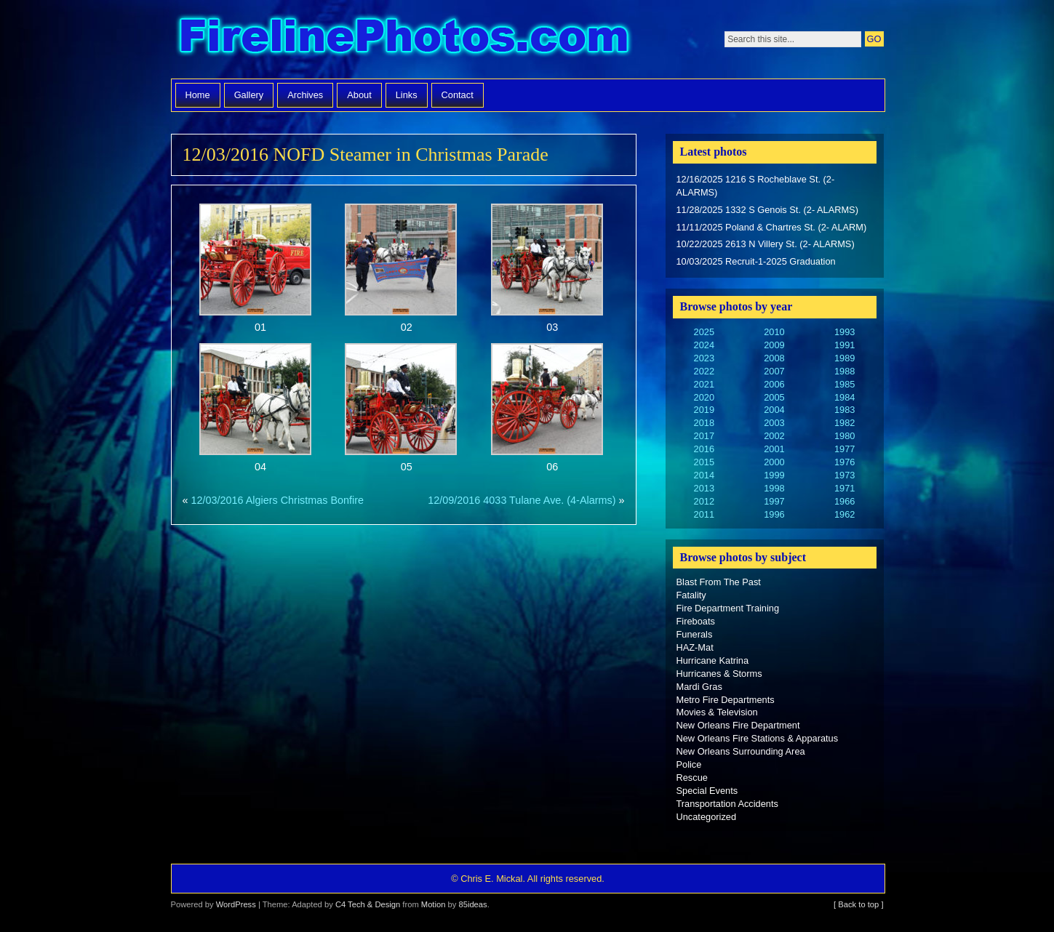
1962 (844, 514)
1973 (844, 475)
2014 (704, 475)
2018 (704, 422)
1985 (844, 384)
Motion (433, 904)
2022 (704, 371)
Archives (305, 94)
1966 (844, 501)
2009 (774, 345)
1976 (844, 462)
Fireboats (695, 621)
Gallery (249, 94)
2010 (774, 331)
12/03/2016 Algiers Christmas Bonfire (277, 500)
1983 (844, 409)
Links (407, 94)
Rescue (692, 777)
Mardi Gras (699, 686)
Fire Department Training (728, 608)
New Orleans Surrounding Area (740, 751)
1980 (844, 435)
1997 (774, 501)
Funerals (694, 634)
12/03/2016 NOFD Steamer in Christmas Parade (365, 154)
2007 (774, 371)
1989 (844, 358)
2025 (704, 331)
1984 (844, 397)
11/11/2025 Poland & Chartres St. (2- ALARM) (771, 227)
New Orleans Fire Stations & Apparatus (757, 738)
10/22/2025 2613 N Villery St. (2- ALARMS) (765, 243)
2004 (774, 409)
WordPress (236, 904)
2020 (704, 397)
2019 (704, 409)
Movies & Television (717, 712)
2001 (774, 448)
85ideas (472, 904)
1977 (844, 448)
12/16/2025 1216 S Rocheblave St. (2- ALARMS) (755, 186)
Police (689, 764)
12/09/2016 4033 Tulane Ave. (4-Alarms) (521, 500)
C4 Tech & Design (367, 904)
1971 (844, 488)
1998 (774, 488)
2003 (774, 422)
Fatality (691, 595)
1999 (774, 475)
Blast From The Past (718, 582)
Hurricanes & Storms (719, 673)
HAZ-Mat (695, 647)
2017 (704, 435)
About (359, 94)
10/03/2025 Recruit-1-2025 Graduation (756, 261)
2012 (704, 501)
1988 (844, 371)
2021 (704, 384)
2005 (774, 397)
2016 (704, 448)
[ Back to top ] (858, 904)
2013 (704, 488)
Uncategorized (706, 816)
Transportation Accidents (727, 803)
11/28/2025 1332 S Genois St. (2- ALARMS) (767, 209)
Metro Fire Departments (725, 699)
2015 (704, 462)
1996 (774, 514)
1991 (844, 345)
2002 (774, 435)
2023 (704, 358)
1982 (844, 422)
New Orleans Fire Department (738, 725)
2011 (704, 514)
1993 (844, 331)
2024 (704, 345)
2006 (774, 384)
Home (197, 94)
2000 (774, 462)
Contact (458, 94)
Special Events (707, 790)
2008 (774, 358)
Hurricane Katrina (712, 660)
